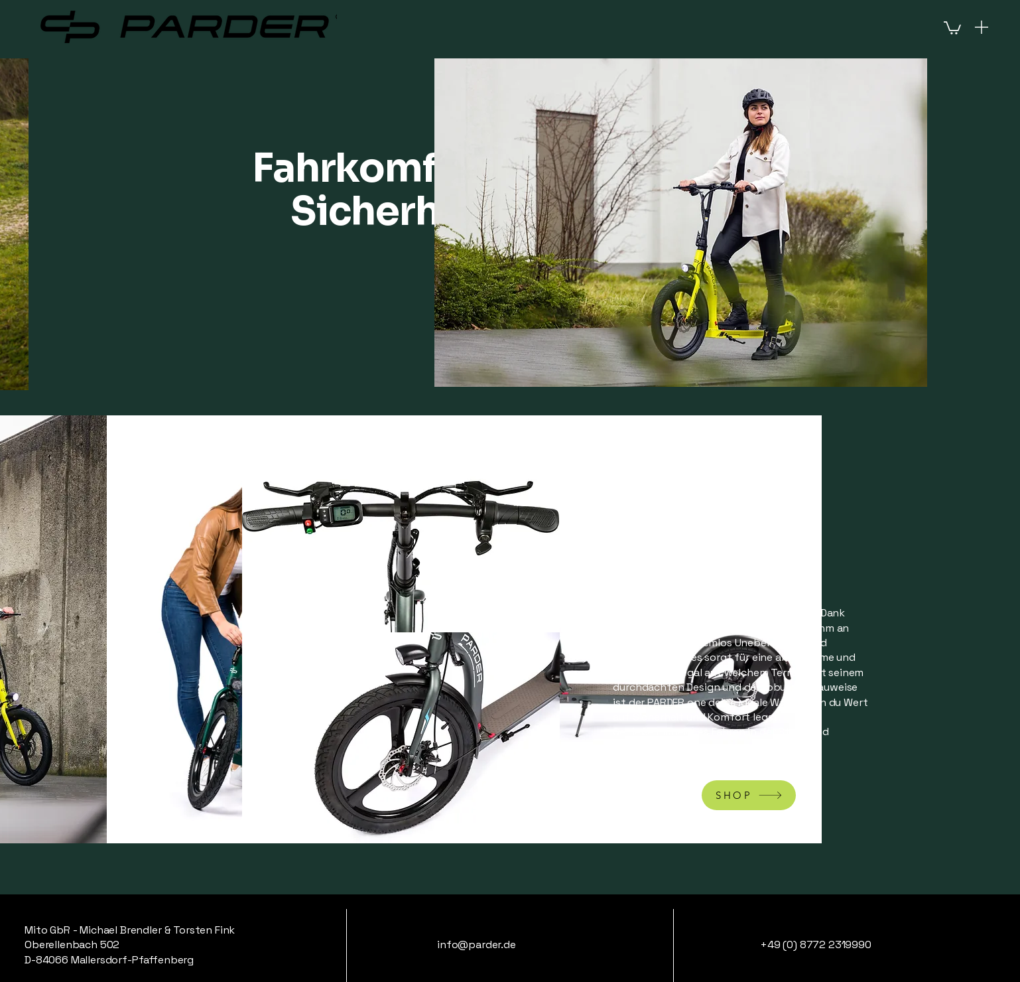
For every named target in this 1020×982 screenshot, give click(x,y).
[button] (952, 27)
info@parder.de (476, 944)
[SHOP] (749, 795)
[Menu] (981, 27)
